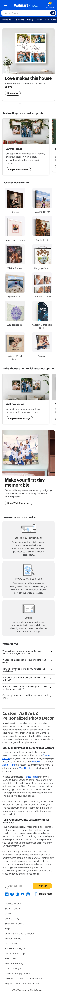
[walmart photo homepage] (26, 5)
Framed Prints (30, 776)
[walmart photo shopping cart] (49, 5)
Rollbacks (6, 20)
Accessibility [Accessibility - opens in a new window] (11, 943)
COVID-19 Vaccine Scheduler (19, 933)
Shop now (12, 93)
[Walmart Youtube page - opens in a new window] (22, 894)
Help (7, 928)
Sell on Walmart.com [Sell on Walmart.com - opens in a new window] (15, 923)
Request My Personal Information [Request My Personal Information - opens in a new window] (22, 983)
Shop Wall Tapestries (18, 503)
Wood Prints (25, 768)
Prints (39, 20)
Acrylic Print (8, 764)
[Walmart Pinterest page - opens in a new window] (17, 894)
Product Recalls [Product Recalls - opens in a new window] (13, 938)
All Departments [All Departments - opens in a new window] (13, 903)
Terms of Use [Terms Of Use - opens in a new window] (11, 958)
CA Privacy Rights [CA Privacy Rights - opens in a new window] (14, 968)
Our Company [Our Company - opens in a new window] (12, 918)
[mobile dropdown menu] (5, 5)
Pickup (30, 20)
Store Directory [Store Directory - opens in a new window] (13, 908)
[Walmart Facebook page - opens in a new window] (7, 894)
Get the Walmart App (15, 953)
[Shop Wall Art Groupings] (25, 146)
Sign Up (43, 885)
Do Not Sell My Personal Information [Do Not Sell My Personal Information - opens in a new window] (23, 978)
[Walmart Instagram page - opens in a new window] (28, 894)
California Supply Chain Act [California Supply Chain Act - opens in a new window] (19, 973)
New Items (19, 20)
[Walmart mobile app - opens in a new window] (43, 894)
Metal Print (37, 761)
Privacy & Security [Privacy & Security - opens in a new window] (14, 963)
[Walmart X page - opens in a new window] (12, 894)
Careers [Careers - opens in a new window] (9, 913)
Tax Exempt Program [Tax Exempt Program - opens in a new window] (15, 948)
